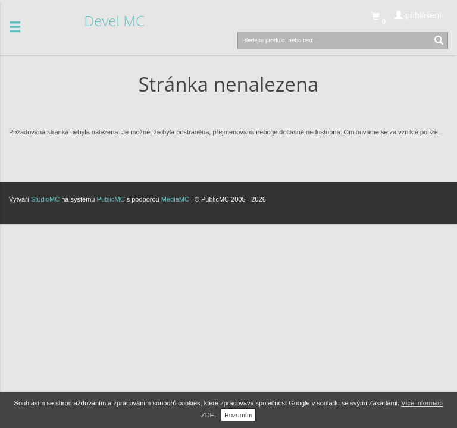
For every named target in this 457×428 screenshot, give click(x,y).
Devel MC (114, 21)
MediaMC (175, 199)
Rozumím (238, 414)
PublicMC (111, 199)
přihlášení (418, 15)
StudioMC (45, 199)
